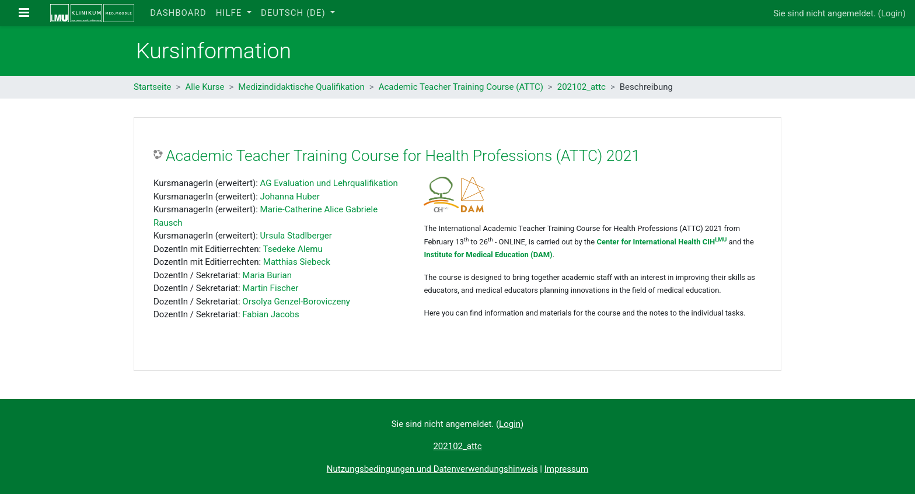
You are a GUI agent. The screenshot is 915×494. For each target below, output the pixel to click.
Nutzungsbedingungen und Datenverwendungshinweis (432, 469)
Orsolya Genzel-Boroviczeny (296, 301)
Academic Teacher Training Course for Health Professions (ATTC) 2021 (403, 155)
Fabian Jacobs (270, 314)
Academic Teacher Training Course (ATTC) (461, 87)
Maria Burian (267, 275)
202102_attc (581, 87)
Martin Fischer (270, 288)
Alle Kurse (204, 87)
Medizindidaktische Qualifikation (301, 87)
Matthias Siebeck (296, 262)
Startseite (153, 87)
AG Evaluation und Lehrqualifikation (329, 183)
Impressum (566, 469)
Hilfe (230, 13)
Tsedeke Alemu (293, 249)
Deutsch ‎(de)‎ (294, 13)
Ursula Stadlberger (296, 235)
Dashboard (178, 13)
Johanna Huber (290, 196)
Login (892, 13)
